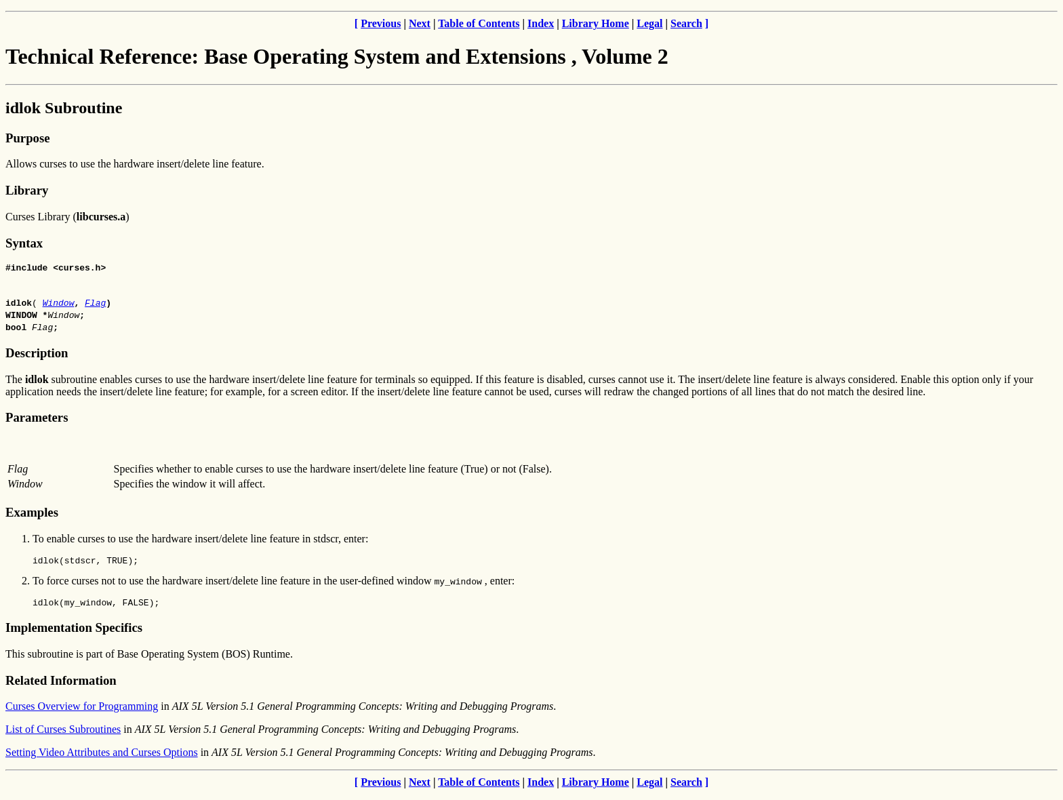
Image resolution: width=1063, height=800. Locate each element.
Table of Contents (478, 23)
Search (686, 23)
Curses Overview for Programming (81, 712)
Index (540, 23)
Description (36, 355)
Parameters (36, 419)
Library (26, 190)
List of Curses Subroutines (63, 735)
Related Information (61, 686)
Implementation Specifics (73, 633)
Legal (649, 23)
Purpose (27, 138)
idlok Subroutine (63, 108)
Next (419, 23)
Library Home (595, 23)
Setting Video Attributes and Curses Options (101, 758)
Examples (31, 514)
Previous (381, 23)
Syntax (24, 243)
